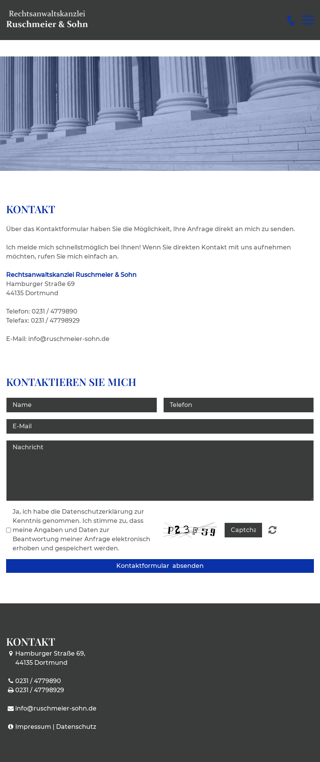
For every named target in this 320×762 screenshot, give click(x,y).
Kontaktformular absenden (160, 565)
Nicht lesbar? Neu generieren (273, 529)
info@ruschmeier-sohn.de (55, 708)
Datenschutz (76, 726)
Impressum (33, 726)
